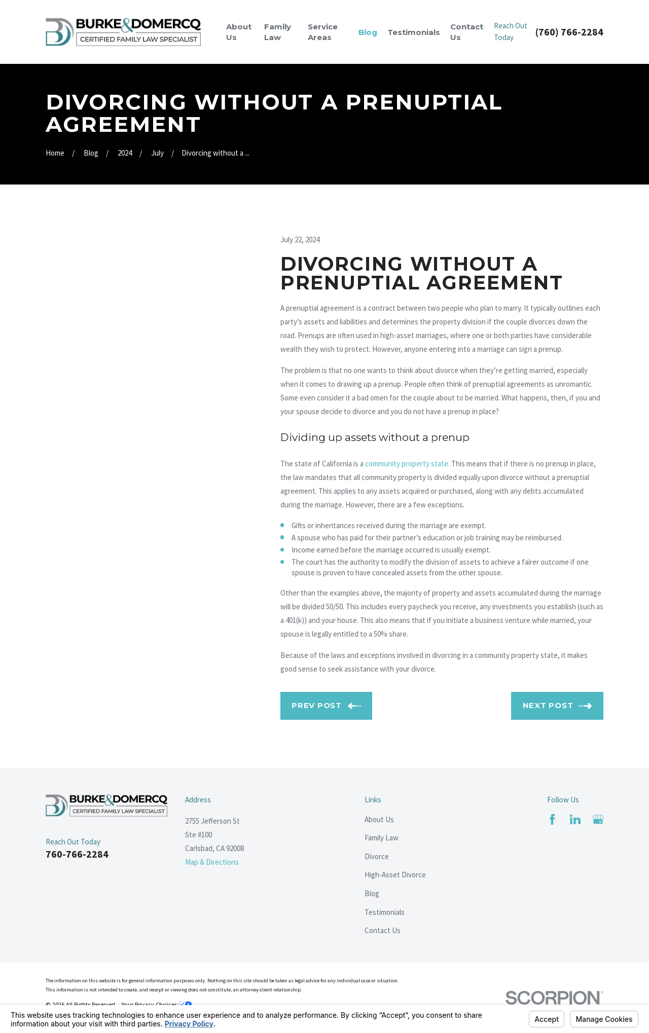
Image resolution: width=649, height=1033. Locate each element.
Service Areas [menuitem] (323, 32)
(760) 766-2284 (569, 32)
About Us (379, 819)
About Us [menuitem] (238, 32)
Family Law (382, 837)
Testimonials (385, 912)
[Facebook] (552, 819)
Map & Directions (212, 862)
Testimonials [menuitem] (413, 32)
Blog (372, 893)
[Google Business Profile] (598, 819)
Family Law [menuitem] (277, 32)
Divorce (377, 856)
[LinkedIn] (575, 819)
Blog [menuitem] (367, 32)
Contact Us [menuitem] (466, 32)
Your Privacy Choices (156, 1004)
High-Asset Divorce (395, 874)
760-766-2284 (77, 853)
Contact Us (383, 930)
